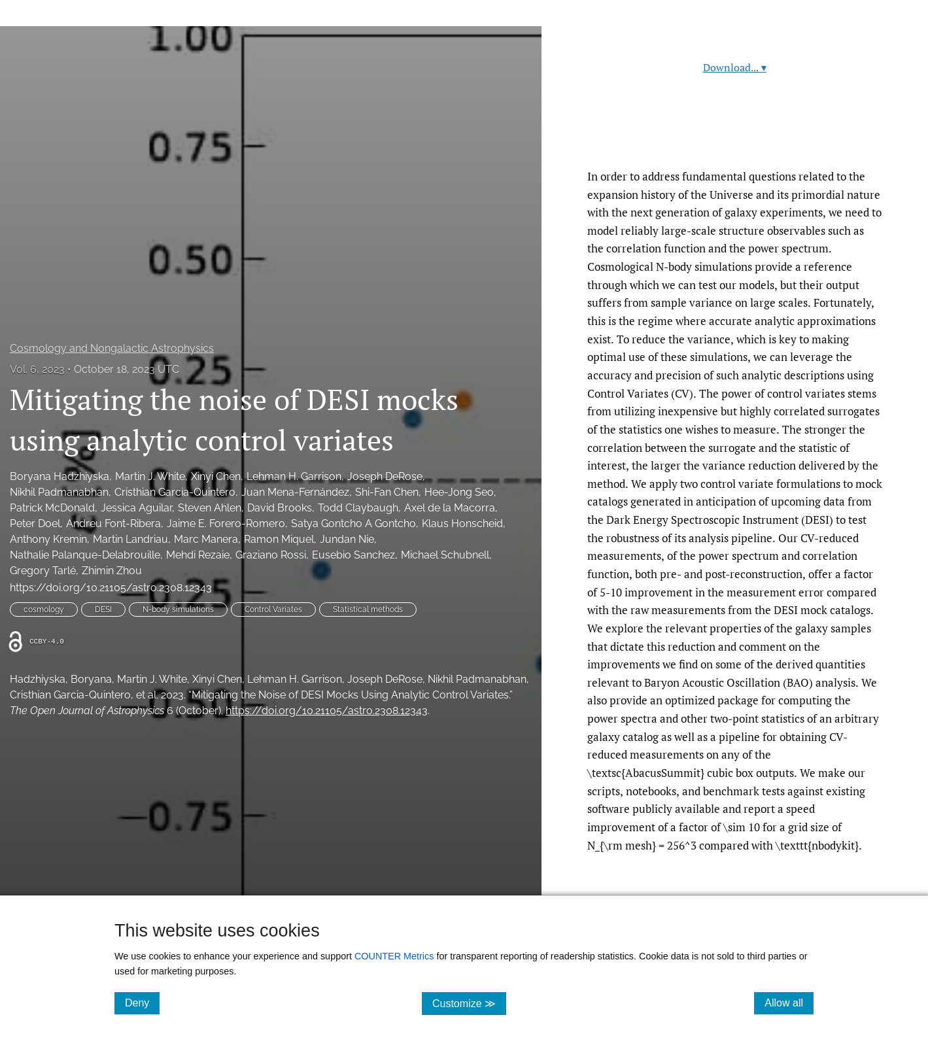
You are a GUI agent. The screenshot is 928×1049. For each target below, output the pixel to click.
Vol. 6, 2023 (37, 369)
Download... (734, 67)
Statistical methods (368, 609)
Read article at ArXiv (734, 136)
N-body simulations (178, 609)
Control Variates (273, 609)
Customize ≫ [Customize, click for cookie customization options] (469, 1003)
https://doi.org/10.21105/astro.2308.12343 (111, 587)
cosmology (44, 609)
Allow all (789, 1002)
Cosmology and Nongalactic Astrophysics (112, 348)
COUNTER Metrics (394, 956)
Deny (142, 1002)
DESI (103, 609)
